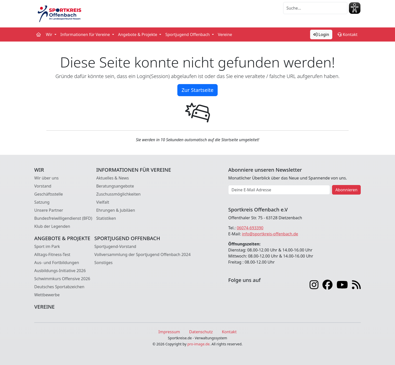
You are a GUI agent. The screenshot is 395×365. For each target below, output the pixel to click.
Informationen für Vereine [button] (85, 34)
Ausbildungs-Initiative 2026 (60, 270)
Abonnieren (346, 190)
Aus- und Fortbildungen (56, 262)
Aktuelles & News (112, 178)
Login (321, 34)
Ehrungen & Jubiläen (115, 210)
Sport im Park (47, 246)
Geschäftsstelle (48, 194)
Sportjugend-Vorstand (115, 246)
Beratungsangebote (115, 186)
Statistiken (106, 218)
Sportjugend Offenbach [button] (188, 34)
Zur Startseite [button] (198, 90)
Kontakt (347, 34)
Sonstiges (103, 262)
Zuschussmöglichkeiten (118, 194)
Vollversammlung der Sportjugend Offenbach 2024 (142, 254)
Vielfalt (102, 202)
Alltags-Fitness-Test (52, 254)
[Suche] (315, 8)
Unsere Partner (48, 210)
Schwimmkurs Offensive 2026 (62, 278)
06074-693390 (250, 228)
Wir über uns (46, 178)
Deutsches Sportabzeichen (59, 286)
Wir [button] (49, 34)
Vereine (225, 34)
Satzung (42, 202)
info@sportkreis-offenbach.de (270, 234)
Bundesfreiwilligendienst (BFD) (63, 218)
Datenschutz (201, 332)
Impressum (169, 332)
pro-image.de (198, 344)
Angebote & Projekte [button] (138, 34)
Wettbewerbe (47, 295)
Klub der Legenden (52, 226)
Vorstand (42, 186)
